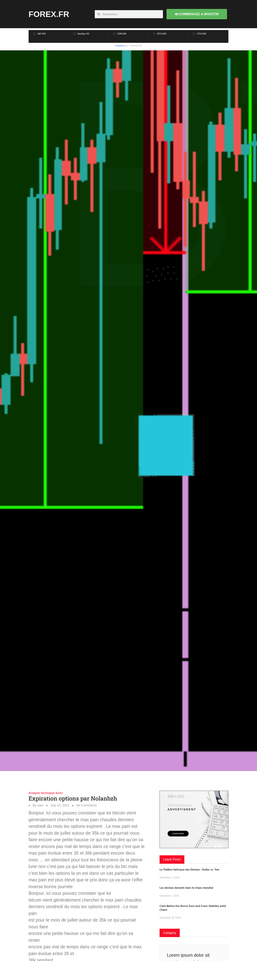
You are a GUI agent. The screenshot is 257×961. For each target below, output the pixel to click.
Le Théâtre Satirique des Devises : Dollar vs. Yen (189, 869)
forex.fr (49, 14)
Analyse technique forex (46, 793)
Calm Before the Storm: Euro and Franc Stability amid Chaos (193, 908)
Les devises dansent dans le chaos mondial (186, 887)
